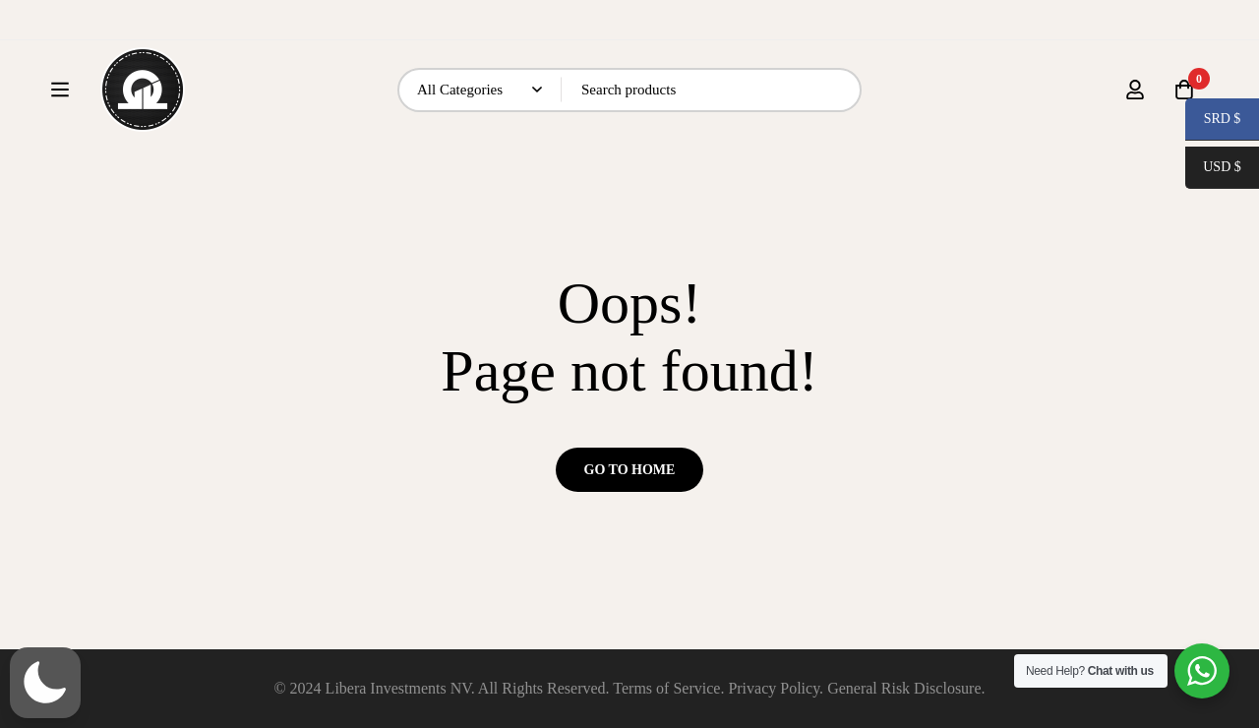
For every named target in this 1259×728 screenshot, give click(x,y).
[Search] (886, 109)
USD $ (1214, 169)
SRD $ (1212, 121)
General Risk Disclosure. (906, 688)
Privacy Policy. (775, 688)
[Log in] (1135, 108)
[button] (45, 682)
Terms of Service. (668, 688)
